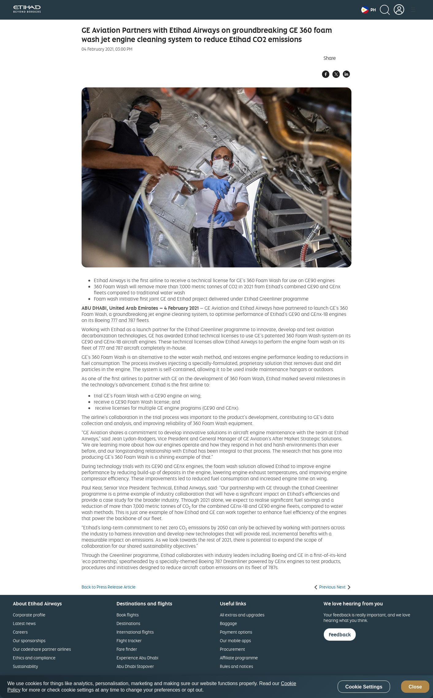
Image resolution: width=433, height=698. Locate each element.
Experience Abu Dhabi (137, 658)
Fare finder (127, 649)
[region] (216, 686)
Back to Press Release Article (109, 587)
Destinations (128, 623)
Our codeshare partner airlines (42, 649)
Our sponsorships (29, 640)
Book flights (128, 615)
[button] (368, 9)
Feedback (340, 634)
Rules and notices (236, 666)
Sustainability (25, 666)
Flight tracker (129, 640)
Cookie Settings (363, 686)
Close (415, 686)
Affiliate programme (239, 658)
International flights (135, 632)
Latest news (24, 623)
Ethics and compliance (34, 658)
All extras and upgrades (242, 615)
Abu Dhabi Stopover (135, 666)
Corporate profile (29, 615)
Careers (20, 632)
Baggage (228, 623)
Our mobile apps (235, 640)
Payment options (236, 632)
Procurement (232, 649)
